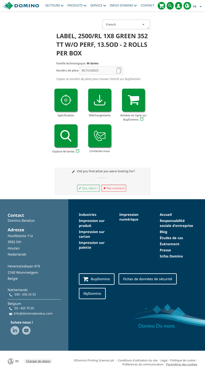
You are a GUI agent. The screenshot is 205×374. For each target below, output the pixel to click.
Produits (76, 5)
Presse (165, 250)
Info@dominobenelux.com (33, 313)
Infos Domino (123, 5)
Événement (169, 244)
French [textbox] (125, 24)
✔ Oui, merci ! (88, 188)
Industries (87, 214)
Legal (163, 360)
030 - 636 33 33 (25, 294)
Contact (147, 5)
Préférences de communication (142, 364)
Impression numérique (129, 217)
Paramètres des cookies (181, 364)
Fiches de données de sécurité (147, 279)
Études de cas (171, 238)
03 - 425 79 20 (24, 308)
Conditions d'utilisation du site (137, 360)
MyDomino (92, 293)
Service (98, 5)
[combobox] (126, 24)
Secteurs (54, 5)
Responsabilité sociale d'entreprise (176, 223)
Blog (163, 231)
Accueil (166, 214)
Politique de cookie (182, 360)
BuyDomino (96, 279)
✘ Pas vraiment (113, 188)
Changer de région (38, 361)
